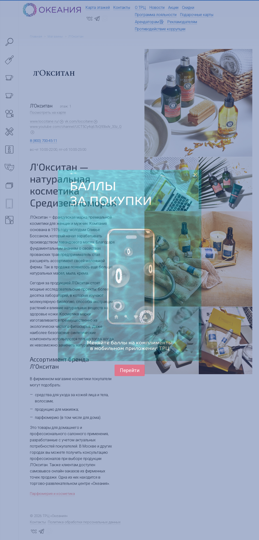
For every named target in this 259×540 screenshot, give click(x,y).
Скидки (188, 7)
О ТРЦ (140, 7)
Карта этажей (98, 7)
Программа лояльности (155, 14)
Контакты (121, 7)
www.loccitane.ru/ (44, 121)
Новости (157, 7)
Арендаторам (149, 22)
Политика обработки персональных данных (84, 522)
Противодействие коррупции (160, 29)
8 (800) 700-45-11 (43, 141)
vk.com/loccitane (79, 121)
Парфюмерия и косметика (52, 493)
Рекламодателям (182, 22)
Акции (173, 7)
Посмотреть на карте (48, 112)
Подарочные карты (196, 14)
